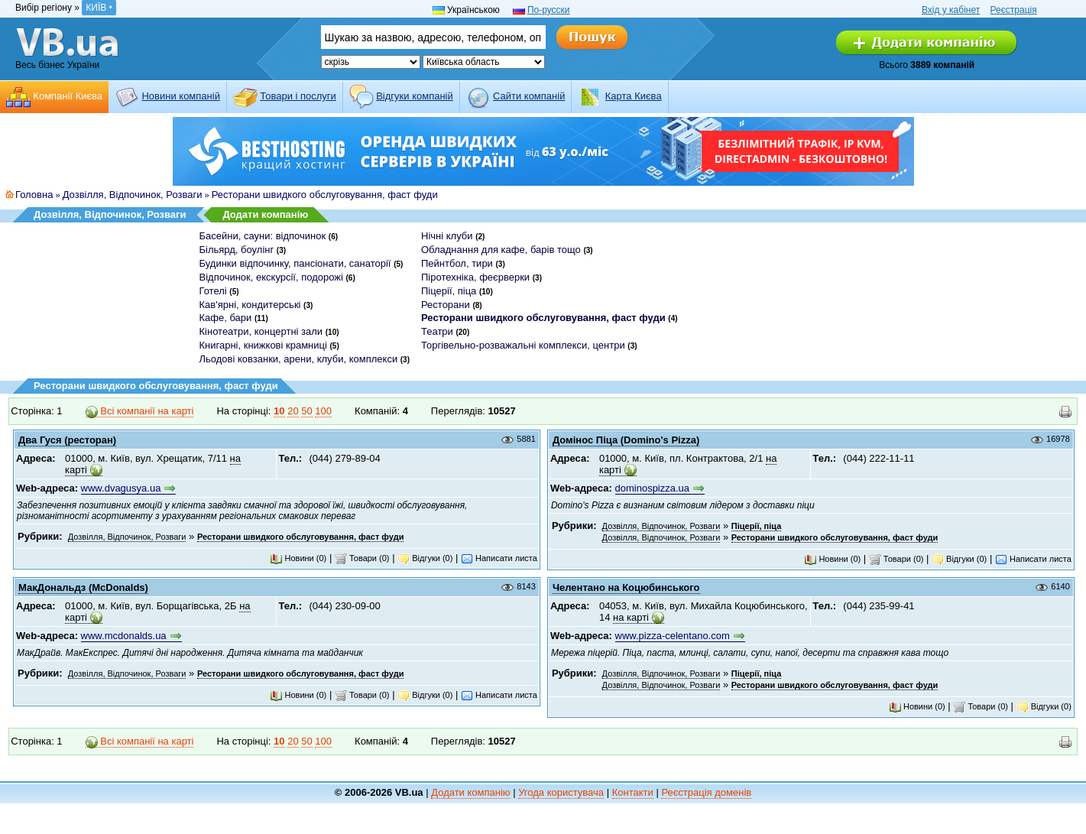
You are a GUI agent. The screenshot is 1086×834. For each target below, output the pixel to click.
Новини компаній (180, 96)
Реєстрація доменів (706, 792)
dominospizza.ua (652, 488)
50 (306, 411)
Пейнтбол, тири (457, 263)
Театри (437, 331)
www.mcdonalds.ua (124, 635)
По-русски (548, 10)
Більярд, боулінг (236, 249)
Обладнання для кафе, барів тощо (501, 249)
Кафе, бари (225, 317)
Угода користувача (561, 792)
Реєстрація (1013, 10)
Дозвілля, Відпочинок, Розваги (133, 194)
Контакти (632, 792)
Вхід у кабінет (951, 10)
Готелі (213, 291)
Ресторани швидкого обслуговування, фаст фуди (325, 194)
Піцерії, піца (448, 291)
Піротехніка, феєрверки (475, 277)
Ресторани (445, 304)
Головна (34, 194)
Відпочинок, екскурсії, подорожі (271, 277)
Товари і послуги (298, 96)
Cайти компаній (529, 96)
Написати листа (499, 558)
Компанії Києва (67, 96)
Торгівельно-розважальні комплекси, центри (523, 345)
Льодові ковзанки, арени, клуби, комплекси (298, 359)
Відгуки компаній (414, 96)
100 (323, 411)
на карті (631, 617)
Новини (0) (298, 558)
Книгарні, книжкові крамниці (263, 345)
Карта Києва (633, 96)
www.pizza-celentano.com (672, 635)
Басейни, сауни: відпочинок (262, 236)
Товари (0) (362, 558)
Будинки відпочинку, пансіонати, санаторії (295, 263)
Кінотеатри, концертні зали (261, 331)
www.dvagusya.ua (121, 488)
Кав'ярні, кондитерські (250, 304)
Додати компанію (265, 214)
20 (292, 411)
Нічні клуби (447, 236)
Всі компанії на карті (140, 411)
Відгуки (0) (424, 558)
